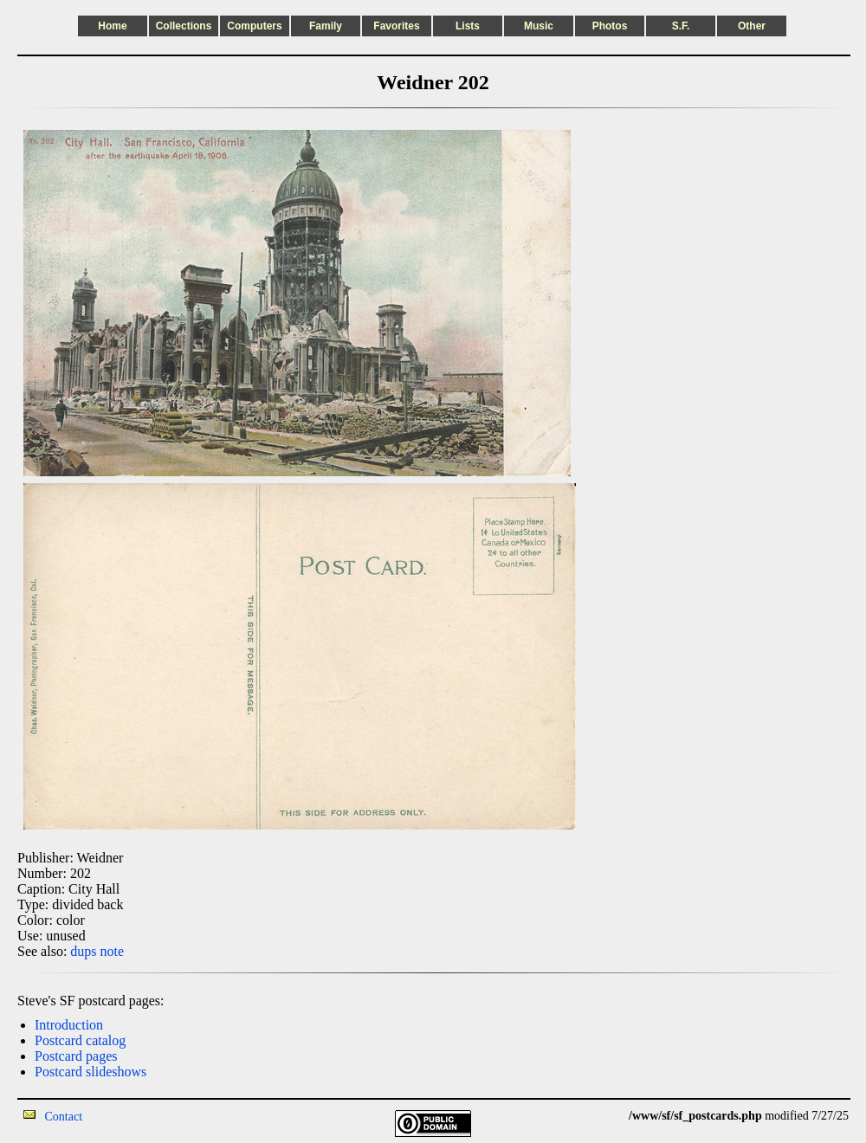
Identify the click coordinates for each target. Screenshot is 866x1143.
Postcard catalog (80, 1040)
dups (83, 951)
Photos (610, 26)
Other (752, 26)
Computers (254, 26)
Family (325, 26)
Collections (184, 26)
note (112, 951)
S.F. (681, 26)
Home (112, 26)
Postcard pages (76, 1056)
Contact (64, 1116)
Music (538, 26)
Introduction (69, 1024)
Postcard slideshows (90, 1071)
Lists (468, 26)
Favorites (396, 26)
